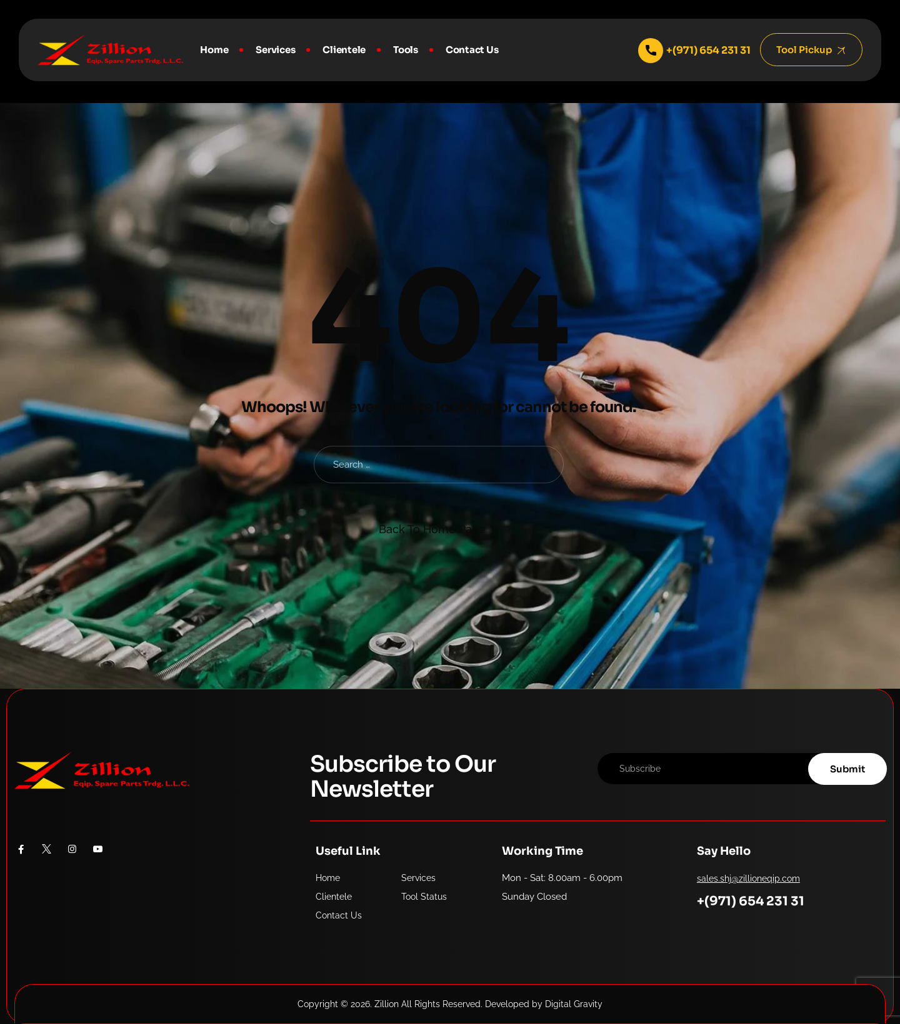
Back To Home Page (432, 529)
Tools (405, 50)
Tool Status (424, 897)
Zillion (386, 1004)
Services (275, 50)
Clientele (344, 50)
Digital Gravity (573, 1004)
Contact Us (472, 50)
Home (214, 50)
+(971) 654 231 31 (750, 901)
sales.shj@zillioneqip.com (748, 879)
